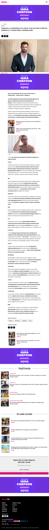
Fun (13, 507)
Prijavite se (24, 473)
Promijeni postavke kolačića (33, 527)
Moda (4, 503)
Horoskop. (17, 320)
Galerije (4, 509)
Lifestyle (4, 505)
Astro (4, 24)
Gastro (14, 511)
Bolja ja (14, 509)
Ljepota (4, 511)
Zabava (10, 320)
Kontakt (3, 527)
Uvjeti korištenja (24, 527)
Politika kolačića (17, 527)
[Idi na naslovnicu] (5, 2)
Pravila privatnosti (9, 527)
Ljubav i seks (16, 503)
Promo (14, 505)
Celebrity (24, 320)
